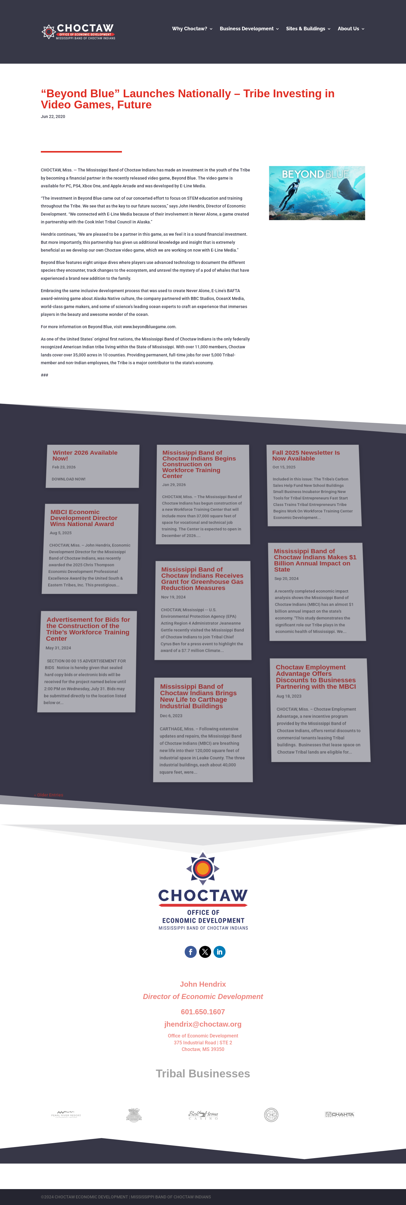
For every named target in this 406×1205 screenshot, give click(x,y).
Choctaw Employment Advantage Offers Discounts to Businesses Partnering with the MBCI (323, 665)
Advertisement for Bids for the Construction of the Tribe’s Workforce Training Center (86, 626)
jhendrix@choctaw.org (202, 1013)
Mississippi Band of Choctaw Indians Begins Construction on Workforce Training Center (199, 511)
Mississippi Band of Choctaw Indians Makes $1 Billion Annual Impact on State (310, 574)
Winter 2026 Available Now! (99, 506)
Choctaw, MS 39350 (203, 1038)
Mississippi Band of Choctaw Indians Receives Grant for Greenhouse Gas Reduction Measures (202, 587)
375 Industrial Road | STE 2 (203, 1031)
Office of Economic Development (203, 1025)
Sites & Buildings (305, 29)
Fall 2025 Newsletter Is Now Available (293, 506)
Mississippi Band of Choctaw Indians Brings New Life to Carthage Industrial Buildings (197, 683)
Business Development (247, 29)
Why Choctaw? (189, 29)
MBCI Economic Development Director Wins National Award (92, 545)
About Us (348, 29)
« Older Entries (19, 781)
